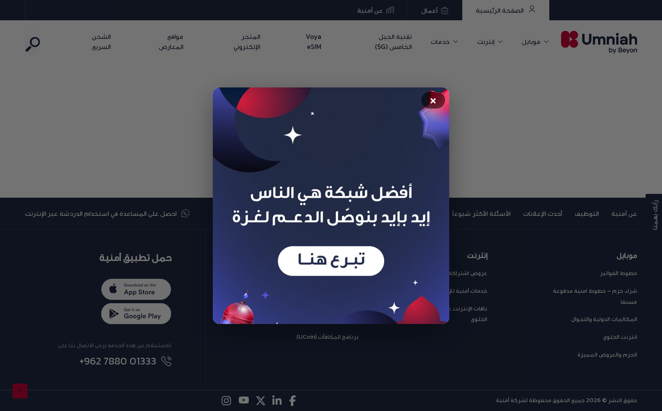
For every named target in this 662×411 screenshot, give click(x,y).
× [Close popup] (433, 101)
